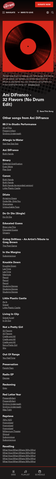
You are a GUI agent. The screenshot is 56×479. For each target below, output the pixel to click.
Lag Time (7, 269)
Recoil (5, 278)
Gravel (6, 305)
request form (34, 85)
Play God (7, 170)
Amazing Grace (10, 198)
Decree (6, 378)
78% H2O (7, 420)
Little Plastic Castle (11, 188)
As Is (5, 302)
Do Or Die (7, 217)
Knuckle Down (9, 266)
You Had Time (9, 358)
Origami (6, 233)
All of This (7, 128)
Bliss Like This (9, 227)
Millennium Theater (11, 432)
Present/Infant (9, 398)
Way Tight (7, 410)
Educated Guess (10, 230)
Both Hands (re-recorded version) (18, 186)
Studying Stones (10, 286)
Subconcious (9, 437)
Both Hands (8, 154)
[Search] (52, 12)
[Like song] (45, 111)
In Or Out (7, 321)
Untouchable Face (11, 207)
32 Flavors (7, 331)
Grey (5, 388)
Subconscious (9, 256)
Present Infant (9, 131)
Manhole (7, 275)
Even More (8, 167)
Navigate (8, 12)
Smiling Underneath (12, 134)
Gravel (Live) (8, 318)
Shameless (8, 204)
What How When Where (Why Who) (19, 450)
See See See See (10, 144)
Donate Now (44, 4)
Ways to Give (25, 12)
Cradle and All (9, 337)
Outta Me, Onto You (12, 201)
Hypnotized (8, 423)
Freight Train (8, 368)
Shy (4, 348)
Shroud (6, 434)
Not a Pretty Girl (10, 345)
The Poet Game (10, 246)
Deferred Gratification (12, 164)
